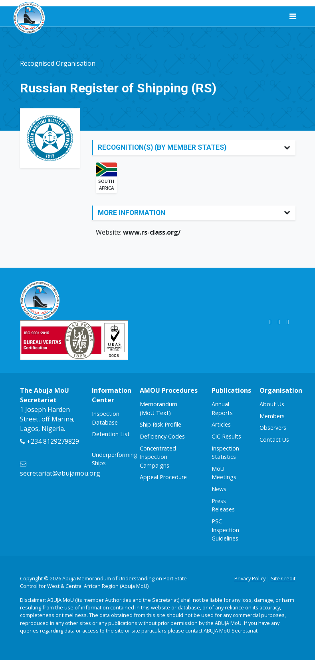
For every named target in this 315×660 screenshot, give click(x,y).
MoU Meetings (224, 473)
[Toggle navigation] (292, 16)
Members (272, 416)
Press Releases (223, 505)
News (219, 489)
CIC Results (226, 436)
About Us (272, 404)
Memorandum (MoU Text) (158, 408)
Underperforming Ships (114, 459)
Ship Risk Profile (160, 424)
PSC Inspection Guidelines (225, 529)
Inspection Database (105, 418)
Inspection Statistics (225, 453)
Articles (221, 424)
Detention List (111, 434)
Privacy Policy (249, 578)
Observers (273, 427)
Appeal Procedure (163, 477)
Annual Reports (222, 408)
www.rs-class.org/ (152, 232)
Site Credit (283, 578)
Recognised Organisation (57, 63)
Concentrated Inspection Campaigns (158, 457)
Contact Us (274, 439)
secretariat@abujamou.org (60, 469)
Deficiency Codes (162, 436)
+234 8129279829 (49, 441)
